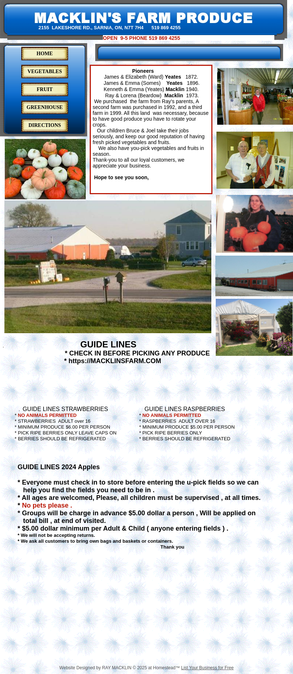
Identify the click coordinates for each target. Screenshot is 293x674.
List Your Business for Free (207, 667)
